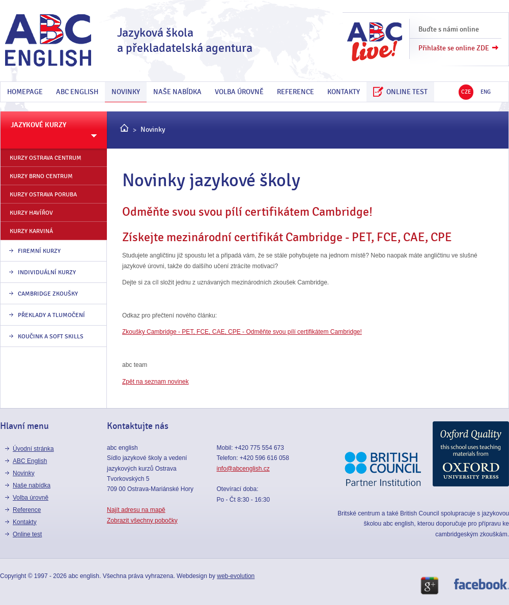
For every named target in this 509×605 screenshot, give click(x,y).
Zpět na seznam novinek (155, 381)
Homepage (25, 92)
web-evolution (235, 576)
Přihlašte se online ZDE (453, 48)
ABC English (77, 92)
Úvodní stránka (33, 448)
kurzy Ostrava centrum (45, 157)
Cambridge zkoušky (48, 293)
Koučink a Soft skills (50, 336)
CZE (466, 92)
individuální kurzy (47, 272)
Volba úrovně (239, 92)
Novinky (125, 92)
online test (400, 92)
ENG (485, 92)
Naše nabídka (177, 92)
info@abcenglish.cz (242, 468)
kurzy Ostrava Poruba (43, 194)
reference (295, 92)
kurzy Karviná (31, 231)
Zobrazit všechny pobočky (142, 520)
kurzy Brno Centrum (41, 176)
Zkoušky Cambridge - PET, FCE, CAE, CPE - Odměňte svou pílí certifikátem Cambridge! (242, 331)
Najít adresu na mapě (136, 509)
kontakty (343, 92)
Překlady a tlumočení (51, 315)
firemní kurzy (39, 250)
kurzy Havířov (31, 212)
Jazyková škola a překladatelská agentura (184, 40)
